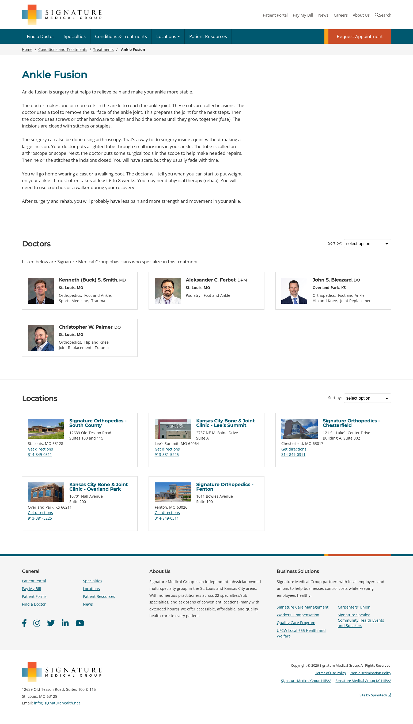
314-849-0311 (40, 454)
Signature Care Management (302, 607)
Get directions (40, 449)
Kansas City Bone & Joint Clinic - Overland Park (98, 487)
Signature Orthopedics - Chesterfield (351, 423)
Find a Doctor (40, 36)
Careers (341, 15)
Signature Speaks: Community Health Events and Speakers (361, 620)
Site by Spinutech (375, 695)
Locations (168, 36)
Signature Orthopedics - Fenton (224, 487)
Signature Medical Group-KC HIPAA (363, 680)
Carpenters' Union (354, 607)
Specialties (75, 36)
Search (383, 15)
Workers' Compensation (298, 614)
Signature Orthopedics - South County (98, 423)
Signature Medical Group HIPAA (306, 680)
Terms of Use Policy (330, 672)
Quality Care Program (296, 622)
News (323, 15)
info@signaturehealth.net (57, 703)
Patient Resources (208, 36)
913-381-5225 (167, 454)
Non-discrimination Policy (370, 672)
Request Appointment (360, 36)
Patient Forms (34, 596)
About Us (361, 15)
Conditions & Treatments (121, 36)
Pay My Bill (303, 15)
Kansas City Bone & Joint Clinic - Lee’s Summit (225, 423)
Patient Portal (275, 15)
